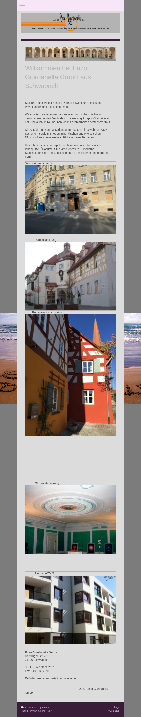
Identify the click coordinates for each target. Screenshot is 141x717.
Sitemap (45, 707)
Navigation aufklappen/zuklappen (70, 5)
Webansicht (114, 710)
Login (117, 707)
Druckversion (30, 707)
